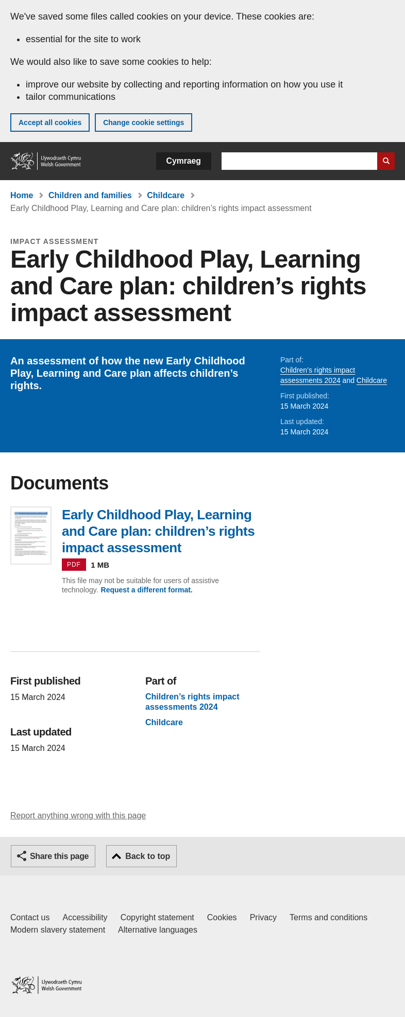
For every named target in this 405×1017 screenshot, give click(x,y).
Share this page (59, 856)
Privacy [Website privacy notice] (263, 917)
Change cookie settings (143, 122)
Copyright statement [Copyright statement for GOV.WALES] (157, 917)
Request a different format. (147, 590)
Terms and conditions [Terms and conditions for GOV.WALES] (328, 917)
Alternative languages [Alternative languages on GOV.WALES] (157, 929)
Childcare (165, 195)
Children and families (90, 195)
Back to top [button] (147, 856)
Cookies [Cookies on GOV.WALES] (222, 917)
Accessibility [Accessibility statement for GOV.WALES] (84, 917)
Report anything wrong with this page (78, 815)
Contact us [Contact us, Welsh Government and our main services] (29, 917)
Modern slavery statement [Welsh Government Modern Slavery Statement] (57, 929)
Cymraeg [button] (183, 160)
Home (21, 195)
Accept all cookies (50, 122)
